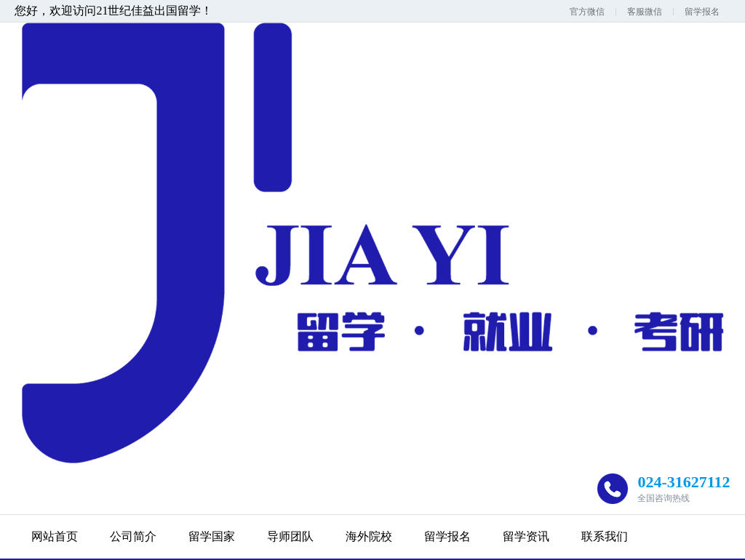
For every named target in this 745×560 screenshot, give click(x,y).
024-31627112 (683, 482)
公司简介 (133, 536)
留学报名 (702, 12)
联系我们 (604, 536)
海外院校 (369, 536)
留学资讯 (526, 536)
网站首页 (54, 536)
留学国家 (211, 536)
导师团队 (290, 536)
